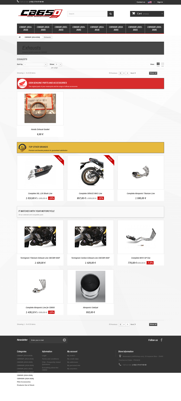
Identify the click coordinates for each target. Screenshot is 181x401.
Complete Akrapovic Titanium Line (141, 193)
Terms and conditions (50, 359)
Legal (44, 356)
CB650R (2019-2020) (43, 28)
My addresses (72, 362)
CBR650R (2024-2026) (154, 28)
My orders (71, 356)
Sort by (20, 64)
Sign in (160, 2)
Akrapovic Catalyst (90, 307)
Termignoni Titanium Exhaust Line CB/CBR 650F (40, 257)
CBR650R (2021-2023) (135, 28)
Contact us (141, 2)
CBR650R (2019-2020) (116, 28)
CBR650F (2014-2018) (97, 28)
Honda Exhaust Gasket (40, 129)
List (162, 64)
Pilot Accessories (24, 382)
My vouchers (72, 369)
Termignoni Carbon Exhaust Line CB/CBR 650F (90, 257)
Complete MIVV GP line (140, 257)
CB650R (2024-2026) (78, 28)
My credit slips (73, 359)
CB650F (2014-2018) (25, 28)
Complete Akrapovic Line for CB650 (40, 307)
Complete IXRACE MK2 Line (90, 193)
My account (72, 351)
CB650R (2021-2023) (61, 28)
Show (52, 64)
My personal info (73, 365)
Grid (158, 64)
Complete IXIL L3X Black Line (40, 193)
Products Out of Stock (25, 385)
